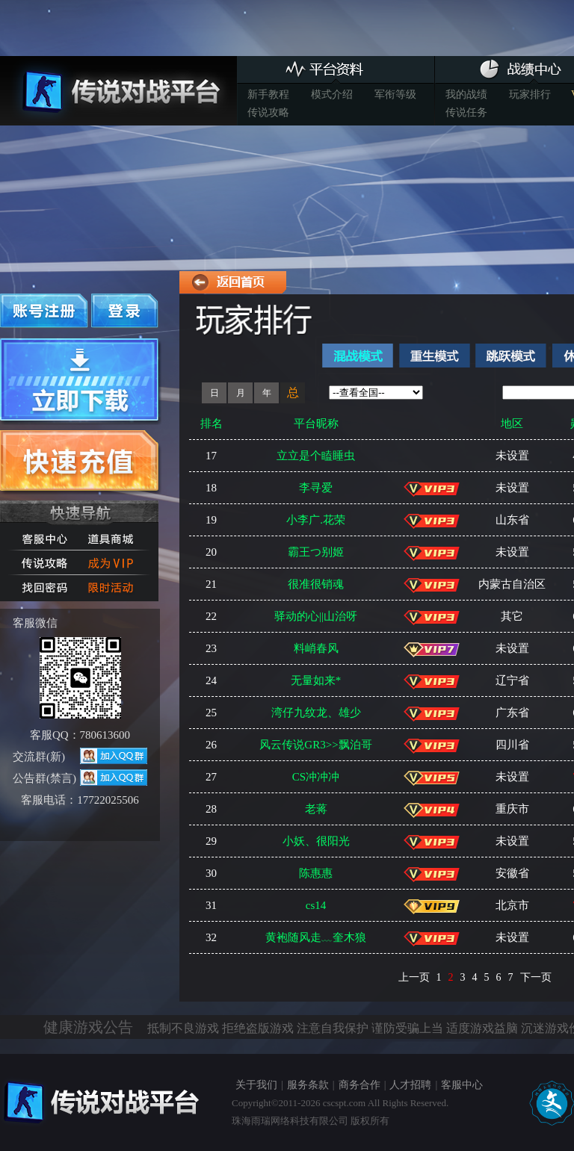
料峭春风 (316, 648)
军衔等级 (395, 94)
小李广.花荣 (315, 520)
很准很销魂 (316, 584)
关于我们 (256, 1084)
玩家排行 (530, 94)
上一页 (414, 977)
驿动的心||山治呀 (315, 616)
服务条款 (308, 1084)
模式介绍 (332, 94)
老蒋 (316, 809)
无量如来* (316, 680)
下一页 (536, 977)
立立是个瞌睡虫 (316, 456)
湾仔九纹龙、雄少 (316, 713)
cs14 (316, 905)
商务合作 (359, 1084)
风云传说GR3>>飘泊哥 (315, 745)
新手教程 (268, 94)
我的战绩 (466, 94)
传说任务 (466, 112)
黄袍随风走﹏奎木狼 (315, 937)
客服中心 (462, 1084)
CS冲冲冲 (315, 777)
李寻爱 (316, 488)
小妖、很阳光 (316, 841)
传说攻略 (268, 112)
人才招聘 (410, 1084)
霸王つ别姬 (316, 552)
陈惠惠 (316, 873)
